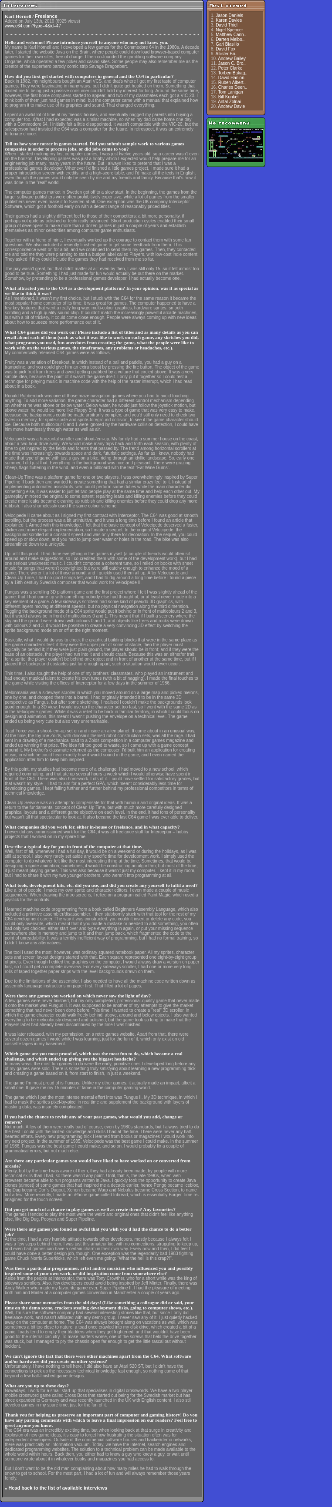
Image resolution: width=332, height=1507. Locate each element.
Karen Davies (229, 20)
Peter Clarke (230, 68)
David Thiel (226, 25)
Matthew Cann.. (231, 34)
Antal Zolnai (229, 101)
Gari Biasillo (227, 44)
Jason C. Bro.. (232, 63)
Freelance (46, 16)
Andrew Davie (231, 106)
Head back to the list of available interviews (57, 1487)
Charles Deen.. (232, 87)
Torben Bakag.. (232, 72)
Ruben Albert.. (232, 82)
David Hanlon (231, 77)
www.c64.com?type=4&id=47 (33, 25)
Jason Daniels (229, 15)
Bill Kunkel (228, 96)
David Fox (225, 49)
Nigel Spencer (229, 29)
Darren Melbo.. (230, 39)
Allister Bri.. (227, 53)
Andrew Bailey (232, 58)
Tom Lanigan (230, 92)
